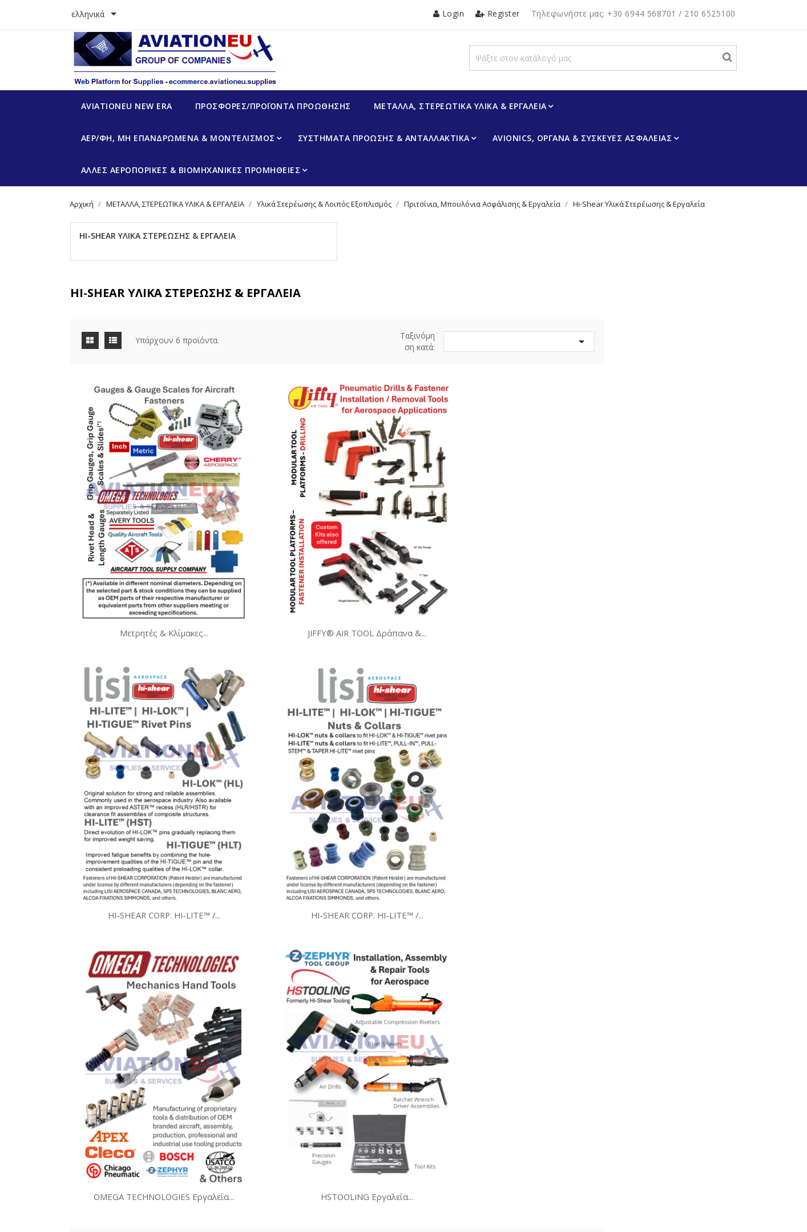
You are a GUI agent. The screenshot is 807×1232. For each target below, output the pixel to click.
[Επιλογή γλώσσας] (111, 15)
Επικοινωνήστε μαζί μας (137, 1155)
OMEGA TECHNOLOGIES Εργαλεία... (484, 787)
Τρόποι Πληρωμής (127, 1138)
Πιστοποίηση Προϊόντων (301, 1091)
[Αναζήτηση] (616, 69)
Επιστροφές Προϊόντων (461, 1091)
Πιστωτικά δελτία (450, 1126)
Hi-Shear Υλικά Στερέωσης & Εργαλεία (155, 261)
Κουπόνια (437, 1161)
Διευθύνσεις (442, 1144)
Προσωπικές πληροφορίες (466, 1074)
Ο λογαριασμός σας (465, 1039)
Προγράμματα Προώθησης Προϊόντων (324, 1074)
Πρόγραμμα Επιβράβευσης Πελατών (158, 1091)
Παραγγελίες (442, 1109)
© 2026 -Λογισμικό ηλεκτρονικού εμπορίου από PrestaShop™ (194, 1211)
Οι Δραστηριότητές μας (135, 1074)
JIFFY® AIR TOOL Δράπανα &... (484, 558)
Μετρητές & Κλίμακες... (322, 558)
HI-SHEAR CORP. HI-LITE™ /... (647, 558)
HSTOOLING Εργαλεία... (647, 787)
